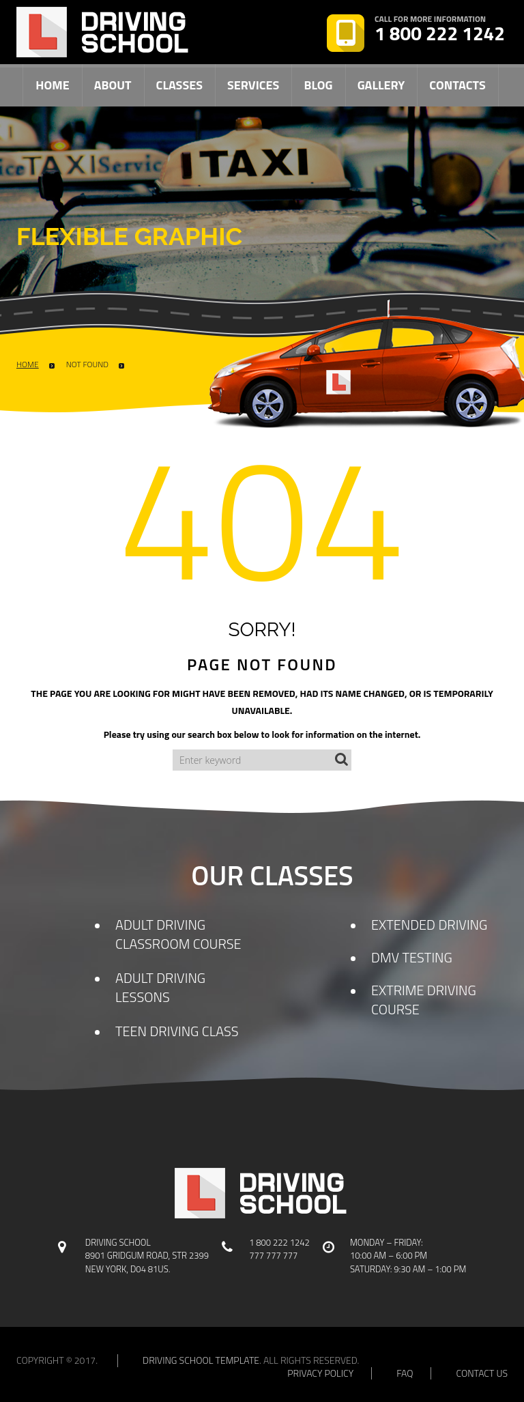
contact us (482, 1373)
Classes (179, 85)
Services (253, 85)
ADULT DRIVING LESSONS (160, 987)
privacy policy (320, 1373)
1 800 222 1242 (440, 33)
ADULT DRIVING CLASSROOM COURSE (178, 934)
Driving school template (201, 1360)
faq (404, 1373)
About (113, 85)
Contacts (457, 85)
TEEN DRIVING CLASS (177, 1031)
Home (52, 85)
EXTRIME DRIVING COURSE (423, 999)
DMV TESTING (411, 957)
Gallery (381, 85)
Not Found (87, 364)
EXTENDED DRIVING (429, 924)
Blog (318, 85)
